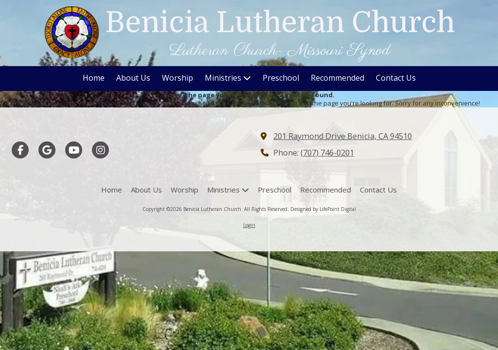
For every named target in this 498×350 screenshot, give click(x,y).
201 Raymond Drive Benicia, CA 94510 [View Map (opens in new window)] (342, 136)
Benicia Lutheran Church (280, 22)
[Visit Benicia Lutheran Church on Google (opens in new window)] (46, 149)
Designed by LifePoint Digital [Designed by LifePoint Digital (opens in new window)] (323, 209)
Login (249, 225)
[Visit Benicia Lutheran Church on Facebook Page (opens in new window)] (20, 149)
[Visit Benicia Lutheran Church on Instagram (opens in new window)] (100, 149)
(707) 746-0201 (327, 152)
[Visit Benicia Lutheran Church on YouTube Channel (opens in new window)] (73, 149)
